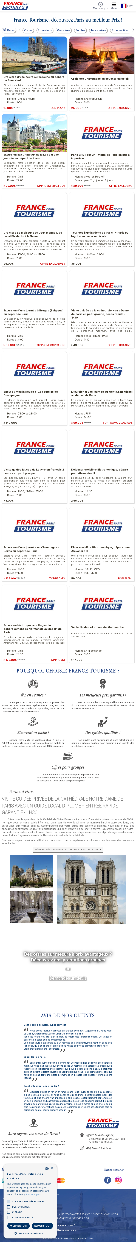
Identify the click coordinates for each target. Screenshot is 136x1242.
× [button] (51, 1168)
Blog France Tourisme (98, 1148)
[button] (20, 30)
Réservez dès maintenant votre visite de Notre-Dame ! (66, 849)
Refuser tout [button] (42, 1225)
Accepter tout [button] (18, 1225)
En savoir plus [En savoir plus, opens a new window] (33, 1194)
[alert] (30, 1201)
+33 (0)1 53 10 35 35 (102, 1142)
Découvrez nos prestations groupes (68, 959)
